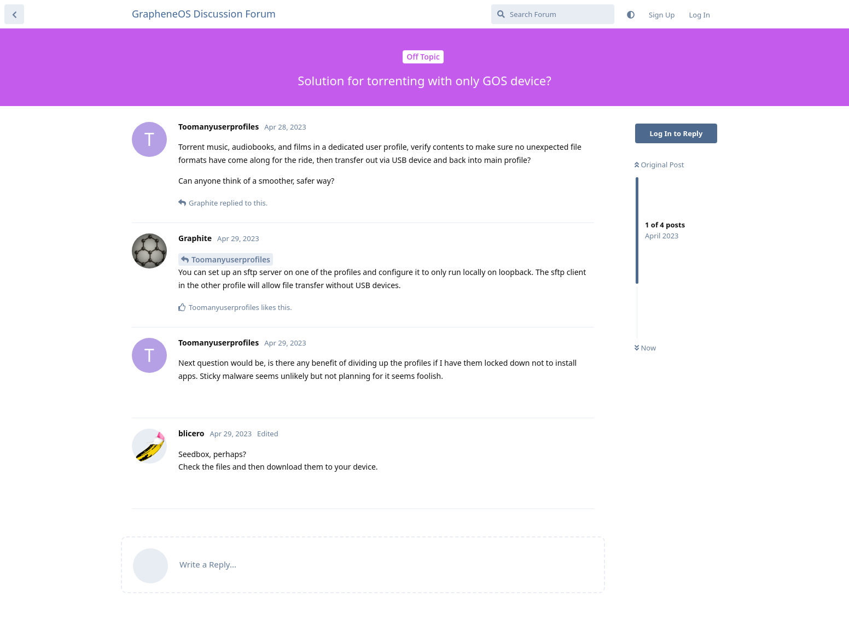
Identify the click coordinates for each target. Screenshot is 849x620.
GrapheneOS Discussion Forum (204, 13)
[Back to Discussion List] (14, 14)
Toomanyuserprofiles (230, 259)
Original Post (659, 164)
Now (645, 348)
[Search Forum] (552, 14)
